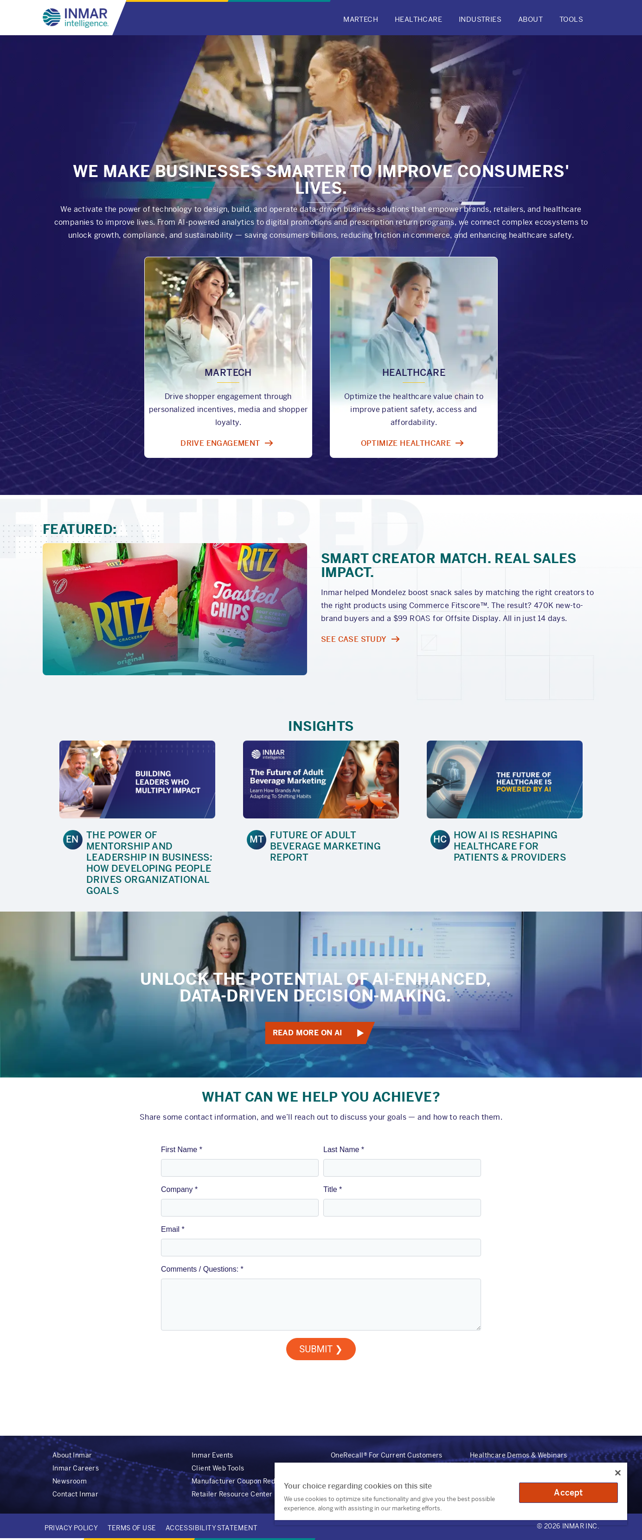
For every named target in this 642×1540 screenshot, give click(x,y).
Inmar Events (212, 1455)
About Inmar (72, 1455)
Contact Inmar (75, 1494)
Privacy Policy (71, 1528)
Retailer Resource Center (232, 1494)
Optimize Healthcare (406, 443)
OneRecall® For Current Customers (387, 1455)
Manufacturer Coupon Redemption (247, 1481)
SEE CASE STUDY (354, 639)
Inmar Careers (75, 1468)
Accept (568, 1492)
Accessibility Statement (211, 1528)
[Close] (618, 1473)
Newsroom (69, 1481)
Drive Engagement (220, 443)
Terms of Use (132, 1528)
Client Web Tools (218, 1468)
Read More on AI (307, 1033)
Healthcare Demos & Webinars (518, 1455)
